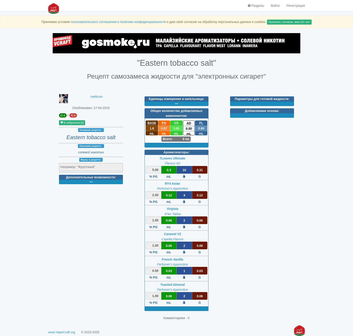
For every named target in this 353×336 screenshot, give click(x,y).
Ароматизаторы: (176, 152)
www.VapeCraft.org (61, 332)
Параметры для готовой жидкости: (262, 99)
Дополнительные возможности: (91, 177)
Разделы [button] (256, 5)
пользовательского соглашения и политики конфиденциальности (118, 22)
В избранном (72, 122)
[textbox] (80, 166)
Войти (275, 5)
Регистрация (295, 5)
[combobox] (91, 167)
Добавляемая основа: (262, 111)
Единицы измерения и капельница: (176, 99)
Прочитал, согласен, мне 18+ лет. (289, 22)
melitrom (97, 96)
